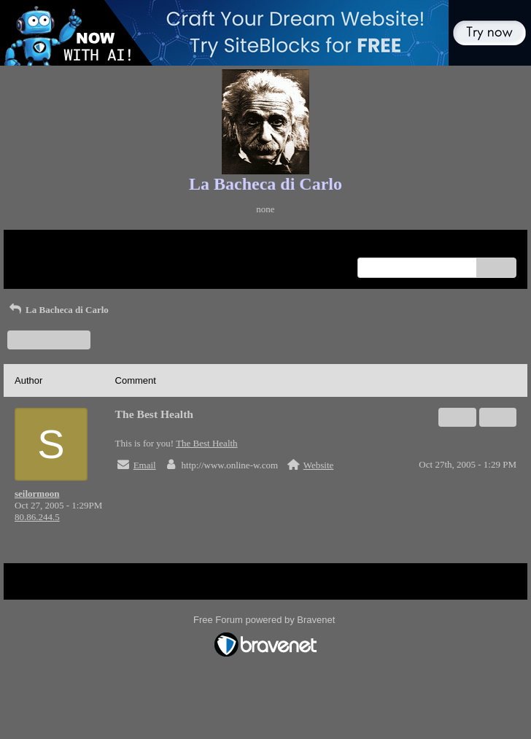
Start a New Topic (49, 339)
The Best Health (206, 443)
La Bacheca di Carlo (58, 309)
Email (144, 465)
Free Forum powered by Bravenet (265, 619)
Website (318, 465)
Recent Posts (39, 263)
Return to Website (48, 246)
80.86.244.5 (37, 516)
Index (106, 246)
